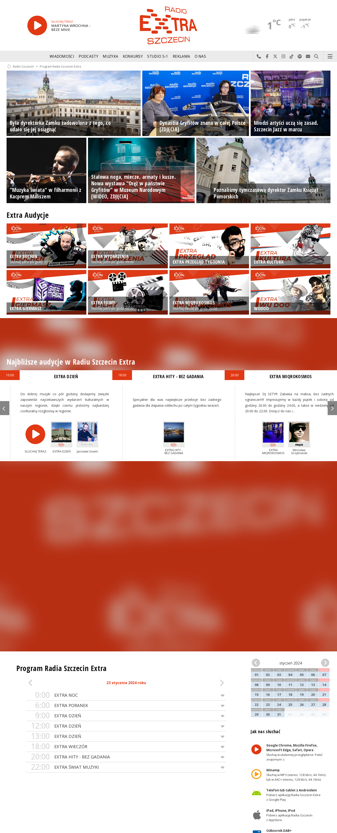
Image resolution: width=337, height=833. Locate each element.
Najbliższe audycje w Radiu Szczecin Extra (71, 362)
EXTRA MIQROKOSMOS (291, 376)
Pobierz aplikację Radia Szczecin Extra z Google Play (293, 795)
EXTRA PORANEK (126, 705)
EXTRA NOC (126, 695)
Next (332, 408)
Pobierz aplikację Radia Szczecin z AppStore (289, 815)
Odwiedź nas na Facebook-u (267, 56)
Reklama (181, 56)
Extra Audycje (28, 215)
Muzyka (110, 56)
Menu (330, 56)
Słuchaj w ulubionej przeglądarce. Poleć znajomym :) (294, 752)
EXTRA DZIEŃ (126, 716)
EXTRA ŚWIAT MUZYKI (126, 767)
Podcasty (88, 56)
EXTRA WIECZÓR (126, 747)
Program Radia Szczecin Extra (60, 66)
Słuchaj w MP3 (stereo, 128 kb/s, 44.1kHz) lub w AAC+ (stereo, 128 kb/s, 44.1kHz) (296, 775)
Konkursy (133, 56)
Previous (4, 408)
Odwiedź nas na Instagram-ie (283, 56)
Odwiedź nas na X (275, 56)
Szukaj (316, 56)
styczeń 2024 (290, 663)
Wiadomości (62, 56)
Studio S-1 (157, 56)
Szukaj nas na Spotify (300, 56)
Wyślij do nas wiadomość (308, 56)
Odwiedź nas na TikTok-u (292, 56)
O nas (200, 56)
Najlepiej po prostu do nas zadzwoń (259, 56)
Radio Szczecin (20, 66)
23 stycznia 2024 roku (126, 682)
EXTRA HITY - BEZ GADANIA (126, 757)
